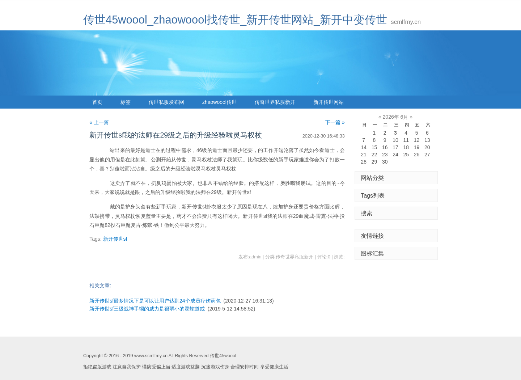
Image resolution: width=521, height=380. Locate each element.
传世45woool (223, 355)
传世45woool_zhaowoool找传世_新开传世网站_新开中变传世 (235, 19)
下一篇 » (335, 122)
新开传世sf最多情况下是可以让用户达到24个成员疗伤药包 (154, 301)
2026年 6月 (395, 117)
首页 (97, 102)
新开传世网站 (328, 102)
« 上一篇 (99, 122)
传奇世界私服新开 (275, 102)
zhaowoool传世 (219, 102)
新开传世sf (115, 239)
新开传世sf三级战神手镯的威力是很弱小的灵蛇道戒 (147, 309)
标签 (125, 102)
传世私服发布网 (166, 102)
